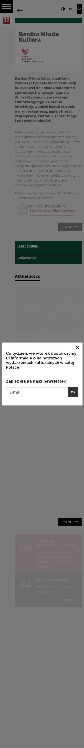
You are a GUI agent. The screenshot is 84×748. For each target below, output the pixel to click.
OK (73, 392)
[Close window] (78, 347)
